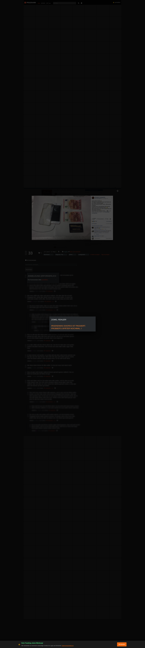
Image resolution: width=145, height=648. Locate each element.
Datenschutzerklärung (67, 645)
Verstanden (122, 644)
